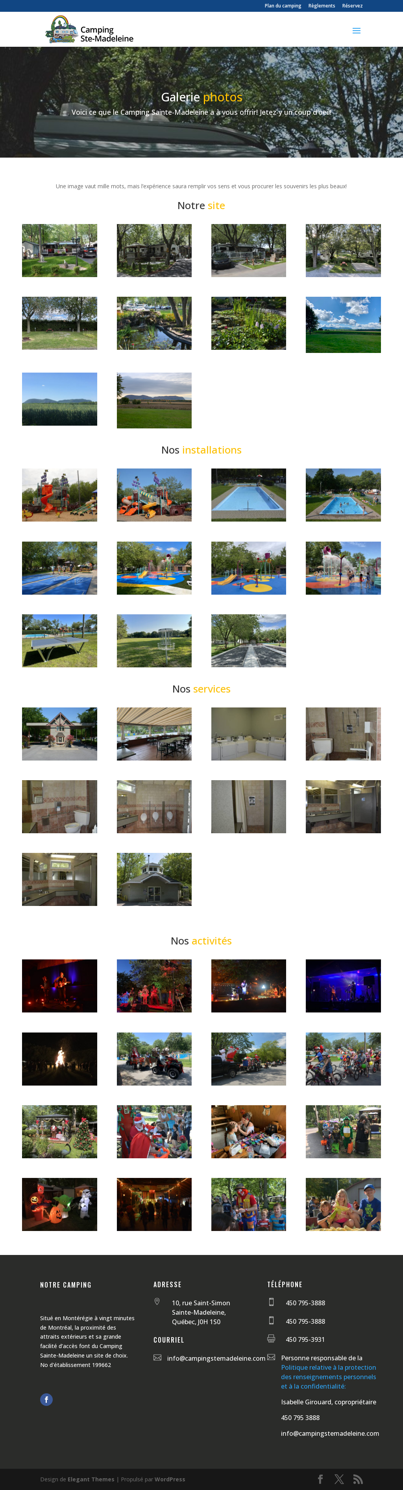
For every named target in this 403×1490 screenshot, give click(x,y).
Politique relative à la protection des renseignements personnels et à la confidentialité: (328, 1377)
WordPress (170, 1479)
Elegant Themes (91, 1479)
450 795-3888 (305, 1303)
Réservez (352, 6)
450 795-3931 (305, 1339)
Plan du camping (283, 6)
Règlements (322, 6)
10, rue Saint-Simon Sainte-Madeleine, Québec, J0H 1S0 (201, 1312)
